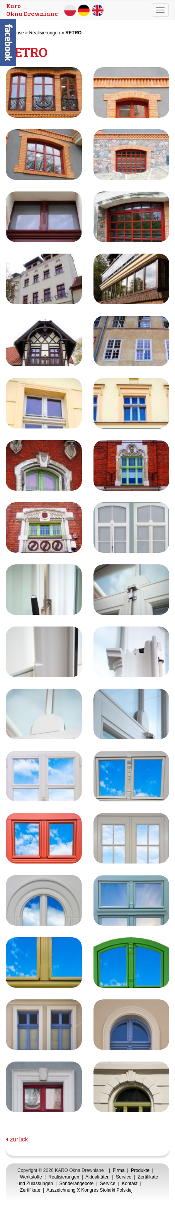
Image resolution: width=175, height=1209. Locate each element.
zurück (17, 1139)
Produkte (140, 1170)
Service (123, 1177)
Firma (119, 1170)
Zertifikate (30, 1190)
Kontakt (130, 1183)
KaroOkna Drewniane (32, 9)
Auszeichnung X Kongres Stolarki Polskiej (89, 1190)
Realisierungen (44, 33)
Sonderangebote (76, 1183)
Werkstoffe (31, 1177)
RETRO (73, 33)
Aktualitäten (97, 1177)
